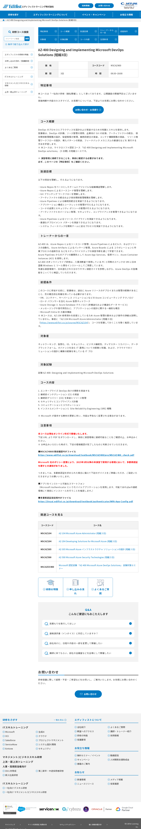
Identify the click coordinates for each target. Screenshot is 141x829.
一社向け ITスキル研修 (16, 783)
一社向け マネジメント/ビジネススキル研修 (26, 787)
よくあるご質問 (11, 67)
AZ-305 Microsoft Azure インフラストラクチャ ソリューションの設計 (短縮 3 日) (97, 548)
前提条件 (124, 31)
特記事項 (44, 31)
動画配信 (114, 750)
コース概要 (65, 31)
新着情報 (81, 775)
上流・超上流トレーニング (16, 92)
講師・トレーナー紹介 (120, 726)
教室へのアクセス (85, 726)
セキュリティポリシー (58, 819)
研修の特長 (82, 731)
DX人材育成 (10, 766)
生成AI (41, 727)
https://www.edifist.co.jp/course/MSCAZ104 (64, 322)
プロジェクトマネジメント (51, 735)
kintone (9, 744)
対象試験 (64, 39)
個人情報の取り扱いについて (15, 823)
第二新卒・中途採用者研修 (51, 766)
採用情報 (86, 5)
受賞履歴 (114, 779)
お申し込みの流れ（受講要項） (18, 61)
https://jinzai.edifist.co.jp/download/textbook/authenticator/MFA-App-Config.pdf (85, 501)
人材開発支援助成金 (119, 755)
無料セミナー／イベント (88, 750)
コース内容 (85, 39)
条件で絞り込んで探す (18, 44)
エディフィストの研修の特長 (17, 54)
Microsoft (10, 727)
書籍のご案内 (83, 759)
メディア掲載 (116, 775)
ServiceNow (11, 739)
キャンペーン (83, 755)
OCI (7, 731)
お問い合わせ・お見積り (88, 109)
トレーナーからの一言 (106, 31)
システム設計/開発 (47, 739)
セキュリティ (44, 744)
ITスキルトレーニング (14, 76)
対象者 (43, 39)
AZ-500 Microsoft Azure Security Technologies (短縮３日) (86, 556)
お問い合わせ (104, 5)
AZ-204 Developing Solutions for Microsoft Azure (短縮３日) (88, 540)
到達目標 (84, 31)
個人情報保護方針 (81, 819)
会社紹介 (81, 722)
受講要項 (81, 735)
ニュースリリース (85, 779)
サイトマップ (8, 819)
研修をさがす (34, 715)
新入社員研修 (11, 770)
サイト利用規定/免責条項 (31, 819)
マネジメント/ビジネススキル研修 (17, 84)
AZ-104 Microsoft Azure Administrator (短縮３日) (82, 532)
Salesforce (10, 735)
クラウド (42, 731)
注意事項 (104, 39)
